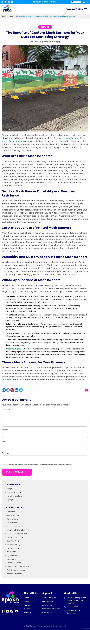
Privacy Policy (47, 601)
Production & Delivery (51, 609)
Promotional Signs (14, 544)
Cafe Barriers (12, 522)
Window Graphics (14, 573)
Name (5, 430)
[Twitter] (8, 390)
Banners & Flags (13, 515)
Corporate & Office (15, 526)
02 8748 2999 (72, 606)
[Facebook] (4, 390)
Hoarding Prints (13, 541)
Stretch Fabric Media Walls (18, 566)
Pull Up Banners (13, 548)
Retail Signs (11, 552)
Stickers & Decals (14, 562)
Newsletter (76, 2)
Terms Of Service (49, 598)
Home (26, 598)
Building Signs (12, 519)
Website (5, 453)
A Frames (11, 511)
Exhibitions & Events (15, 492)
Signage (45, 27)
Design (9, 488)
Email (5, 441)
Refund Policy (47, 605)
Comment (7, 409)
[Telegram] (21, 390)
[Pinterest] (12, 390)
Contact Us (47, 612)
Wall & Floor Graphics (16, 570)
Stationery (11, 559)
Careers (27, 609)
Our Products (29, 601)
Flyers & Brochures (15, 537)
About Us (28, 612)
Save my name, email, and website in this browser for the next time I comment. (38, 464)
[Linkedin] (16, 390)
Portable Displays (14, 496)
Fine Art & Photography (17, 533)
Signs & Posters (13, 555)
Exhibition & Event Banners (18, 530)
